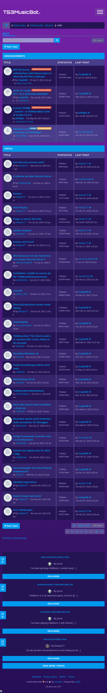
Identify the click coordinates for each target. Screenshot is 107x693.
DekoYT (20, 474)
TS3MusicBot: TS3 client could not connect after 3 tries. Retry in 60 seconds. (32, 339)
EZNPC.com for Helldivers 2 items (55, 557)
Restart (17, 193)
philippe (19, 118)
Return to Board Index (14, 538)
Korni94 (20, 357)
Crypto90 (23, 80)
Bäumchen (21, 425)
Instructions (24, 101)
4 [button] (81, 531)
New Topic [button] (11, 46)
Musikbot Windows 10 (26, 353)
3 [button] (76, 531)
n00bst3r (20, 372)
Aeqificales (21, 457)
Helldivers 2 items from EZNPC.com (55, 612)
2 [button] (72, 531)
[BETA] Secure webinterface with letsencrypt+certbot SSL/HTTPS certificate (32, 73)
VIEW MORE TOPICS (53, 666)
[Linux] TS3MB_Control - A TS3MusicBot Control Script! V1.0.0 (31, 111)
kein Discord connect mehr (28, 162)
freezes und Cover (23, 241)
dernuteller (21, 443)
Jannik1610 (22, 280)
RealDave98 (25, 183)
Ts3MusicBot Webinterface (28, 390)
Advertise (36, 676)
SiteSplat (58, 682)
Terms (71, 676)
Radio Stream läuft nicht (27, 496)
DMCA (62, 676)
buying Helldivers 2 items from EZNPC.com (55, 585)
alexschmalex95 (24, 262)
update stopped (22, 230)
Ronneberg (21, 135)
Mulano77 (24, 165)
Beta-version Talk (24, 83)
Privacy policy (50, 676)
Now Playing (20, 207)
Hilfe (5, 34)
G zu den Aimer (24, 325)
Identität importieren (25, 482)
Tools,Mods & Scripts (24, 122)
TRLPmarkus (22, 394)
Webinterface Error (24, 379)
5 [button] (86, 531)
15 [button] (97, 531)
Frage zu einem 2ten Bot (27, 219)
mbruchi (20, 382)
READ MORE (53, 576)
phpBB (77, 682)
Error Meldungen (23, 509)
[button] (102, 531)
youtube (18, 290)
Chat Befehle (20, 322)
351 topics (98, 40)
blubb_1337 (22, 294)
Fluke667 (20, 346)
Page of (84, 525)
